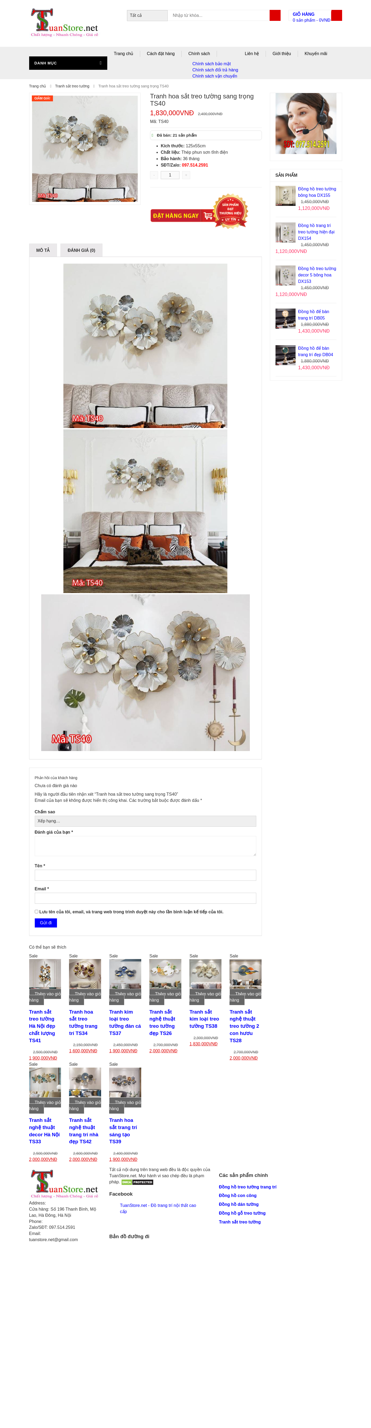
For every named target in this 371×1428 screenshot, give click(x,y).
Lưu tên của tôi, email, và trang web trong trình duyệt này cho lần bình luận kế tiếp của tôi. (131, 912)
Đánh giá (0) (81, 250)
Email (42, 889)
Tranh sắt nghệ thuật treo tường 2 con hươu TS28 (244, 1026)
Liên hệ (252, 53)
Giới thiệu (282, 53)
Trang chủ (123, 53)
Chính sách (199, 53)
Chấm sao (45, 812)
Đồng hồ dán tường (239, 1204)
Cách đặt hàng (161, 53)
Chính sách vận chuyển (214, 76)
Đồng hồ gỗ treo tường (242, 1213)
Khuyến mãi (316, 53)
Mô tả (43, 250)
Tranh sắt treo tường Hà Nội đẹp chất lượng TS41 (42, 1026)
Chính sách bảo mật (211, 63)
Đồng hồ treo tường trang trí (248, 1187)
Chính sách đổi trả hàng (215, 70)
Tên (40, 866)
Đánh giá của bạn (54, 832)
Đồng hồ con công (238, 1195)
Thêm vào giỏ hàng (45, 997)
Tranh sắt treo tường (72, 86)
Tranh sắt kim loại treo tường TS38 (204, 1019)
